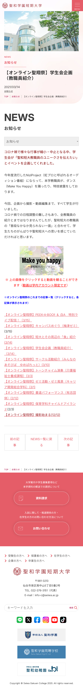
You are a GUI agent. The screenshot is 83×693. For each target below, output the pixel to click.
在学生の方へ (62, 555)
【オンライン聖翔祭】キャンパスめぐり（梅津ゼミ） (41, 326)
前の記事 (14, 442)
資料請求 (41, 498)
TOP (6, 96)
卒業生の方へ (36, 560)
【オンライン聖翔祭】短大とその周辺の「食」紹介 (40, 337)
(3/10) (46, 365)
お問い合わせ (41, 528)
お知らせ (8, 91)
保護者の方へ (39, 555)
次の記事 (68, 442)
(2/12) (14, 398)
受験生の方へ (16, 555)
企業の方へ (15, 560)
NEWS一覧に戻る (41, 442)
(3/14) (8, 342)
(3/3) (29, 376)
